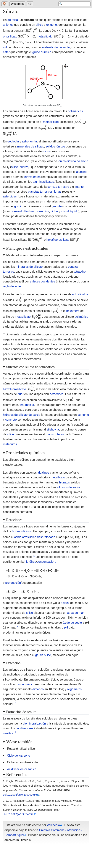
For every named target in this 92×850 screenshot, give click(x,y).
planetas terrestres (40, 191)
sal (5, 47)
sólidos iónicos (55, 146)
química (12, 19)
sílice (14, 167)
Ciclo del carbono (18, 755)
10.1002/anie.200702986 (22, 794)
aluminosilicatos (43, 181)
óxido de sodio (72, 622)
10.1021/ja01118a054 (20, 814)
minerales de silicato (30, 146)
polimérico (81, 316)
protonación (13, 582)
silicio (39, 24)
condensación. (46, 561)
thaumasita (27, 404)
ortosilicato (10, 36)
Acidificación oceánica (21, 769)
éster (6, 52)
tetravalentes (32, 176)
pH (66, 627)
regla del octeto (13, 286)
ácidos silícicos (22, 531)
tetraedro (80, 271)
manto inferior (55, 434)
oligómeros (74, 689)
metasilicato (44, 36)
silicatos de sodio (68, 487)
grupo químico (41, 52)
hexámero (73, 310)
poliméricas (75, 111)
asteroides (10, 196)
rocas (46, 151)
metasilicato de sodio (56, 47)
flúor (20, 394)
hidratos (64, 482)
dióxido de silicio (77, 161)
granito (18, 206)
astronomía (29, 141)
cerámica (43, 211)
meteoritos (10, 444)
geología (13, 141)
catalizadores (24, 728)
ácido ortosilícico (25, 537)
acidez (65, 602)
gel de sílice (43, 655)
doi (5, 794)
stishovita (53, 429)
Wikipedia (17, 4)
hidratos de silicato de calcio (21, 414)
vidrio (54, 211)
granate (56, 206)
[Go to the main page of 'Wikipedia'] (18, 4)
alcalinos (43, 472)
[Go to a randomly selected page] (30, 4)
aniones (8, 24)
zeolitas (8, 733)
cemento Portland (23, 211)
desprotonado (46, 537)
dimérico (37, 689)
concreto (11, 419)
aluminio (81, 171)
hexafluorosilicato (58, 239)
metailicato (58, 477)
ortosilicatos (80, 294)
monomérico (26, 684)
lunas (57, 191)
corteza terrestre (58, 186)
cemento (83, 414)
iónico (62, 161)
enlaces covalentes (42, 281)
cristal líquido (69, 211)
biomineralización (34, 723)
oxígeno (51, 24)
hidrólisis (30, 561)
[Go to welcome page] (5, 4)
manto (79, 186)
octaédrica (57, 394)
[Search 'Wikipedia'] (74, 4)
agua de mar (75, 612)
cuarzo (24, 167)
